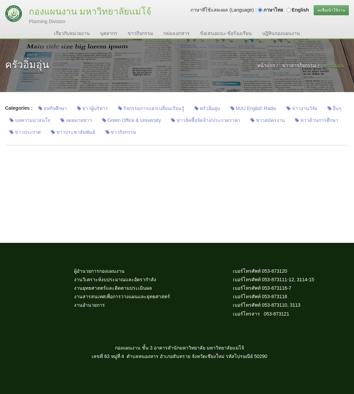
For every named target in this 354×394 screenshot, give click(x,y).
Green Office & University (131, 120)
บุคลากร (108, 33)
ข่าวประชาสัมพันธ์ (73, 132)
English (300, 10)
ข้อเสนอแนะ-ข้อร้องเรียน (226, 33)
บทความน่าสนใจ (30, 120)
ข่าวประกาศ (25, 132)
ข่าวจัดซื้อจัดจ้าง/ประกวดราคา (205, 120)
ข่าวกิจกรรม (140, 33)
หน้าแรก (266, 65)
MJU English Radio (253, 108)
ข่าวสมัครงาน (267, 120)
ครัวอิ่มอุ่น (207, 108)
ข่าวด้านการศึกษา (316, 120)
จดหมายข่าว (76, 120)
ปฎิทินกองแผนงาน (281, 33)
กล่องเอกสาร (176, 33)
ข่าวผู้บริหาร (92, 108)
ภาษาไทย (273, 10)
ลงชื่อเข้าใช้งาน (331, 10)
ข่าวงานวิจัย (301, 108)
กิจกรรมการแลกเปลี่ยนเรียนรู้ (151, 108)
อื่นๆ (335, 108)
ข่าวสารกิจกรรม (299, 65)
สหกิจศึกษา (52, 108)
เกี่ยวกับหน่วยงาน (72, 33)
